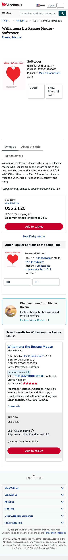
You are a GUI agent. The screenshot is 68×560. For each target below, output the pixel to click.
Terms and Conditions (55, 532)
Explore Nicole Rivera (35, 320)
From (54, 91)
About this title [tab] (30, 146)
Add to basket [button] (34, 226)
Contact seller (14, 406)
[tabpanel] (32, 176)
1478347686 (43, 258)
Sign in (51, 5)
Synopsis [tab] (10, 146)
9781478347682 (34, 261)
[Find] (62, 13)
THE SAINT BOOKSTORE (29, 375)
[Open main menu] (8, 13)
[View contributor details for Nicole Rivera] (11, 37)
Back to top (34, 477)
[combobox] (39, 13)
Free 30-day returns (34, 236)
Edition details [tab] (14, 156)
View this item (12, 203)
